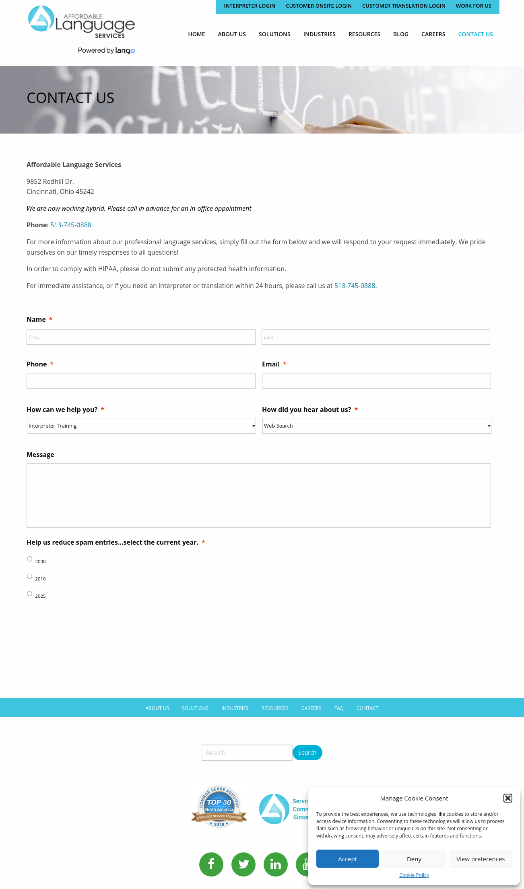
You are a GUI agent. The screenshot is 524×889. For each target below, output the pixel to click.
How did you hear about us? (310, 409)
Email (274, 364)
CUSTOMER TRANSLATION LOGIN (404, 5)
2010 (40, 579)
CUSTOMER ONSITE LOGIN (319, 5)
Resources (364, 34)
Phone (40, 364)
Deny (414, 859)
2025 (40, 596)
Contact (367, 701)
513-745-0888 (70, 224)
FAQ (339, 701)
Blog (400, 34)
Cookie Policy (414, 875)
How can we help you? (65, 409)
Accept (347, 859)
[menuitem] (196, 34)
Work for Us (473, 5)
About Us (232, 34)
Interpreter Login (249, 5)
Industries (319, 34)
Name (40, 319)
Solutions (275, 34)
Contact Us (475, 34)
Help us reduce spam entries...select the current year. (116, 542)
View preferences (480, 859)
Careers (433, 34)
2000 (40, 561)
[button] (508, 798)
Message (40, 455)
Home (196, 34)
